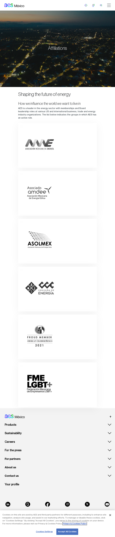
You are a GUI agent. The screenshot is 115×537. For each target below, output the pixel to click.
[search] (101, 5)
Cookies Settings (44, 531)
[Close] (110, 515)
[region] (57, 523)
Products (10, 424)
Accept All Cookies (67, 531)
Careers (10, 441)
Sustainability (13, 433)
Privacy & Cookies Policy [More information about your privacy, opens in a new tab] (75, 523)
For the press (13, 450)
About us (10, 467)
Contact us (12, 476)
